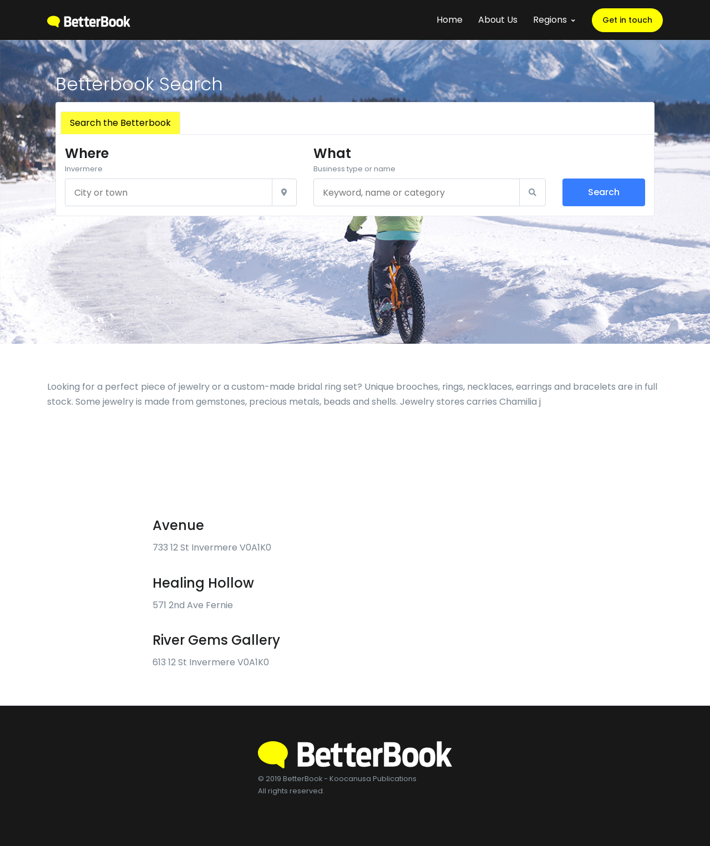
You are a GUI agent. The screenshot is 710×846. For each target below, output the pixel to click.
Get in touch (627, 20)
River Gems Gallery (216, 640)
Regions (550, 19)
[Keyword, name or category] (416, 192)
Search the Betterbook (120, 122)
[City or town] (168, 192)
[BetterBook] (88, 19)
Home (450, 19)
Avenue (178, 525)
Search (604, 192)
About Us (498, 19)
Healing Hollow (203, 583)
